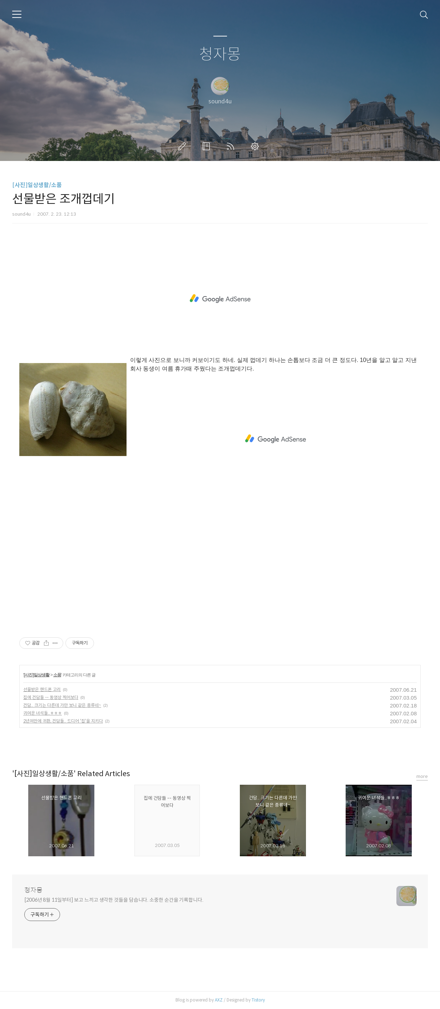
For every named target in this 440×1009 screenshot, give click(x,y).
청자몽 (220, 54)
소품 (57, 674)
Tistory (258, 1000)
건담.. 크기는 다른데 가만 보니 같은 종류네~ (62, 705)
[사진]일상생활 (36, 674)
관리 (256, 146)
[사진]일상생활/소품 (37, 185)
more (422, 776)
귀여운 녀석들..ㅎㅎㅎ (42, 713)
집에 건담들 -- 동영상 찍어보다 (50, 697)
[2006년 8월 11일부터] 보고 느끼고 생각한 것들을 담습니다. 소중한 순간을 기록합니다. (113, 900)
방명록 (207, 146)
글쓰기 (183, 146)
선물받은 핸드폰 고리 (42, 689)
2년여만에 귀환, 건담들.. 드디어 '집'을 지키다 (63, 721)
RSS (232, 146)
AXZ (219, 1000)
